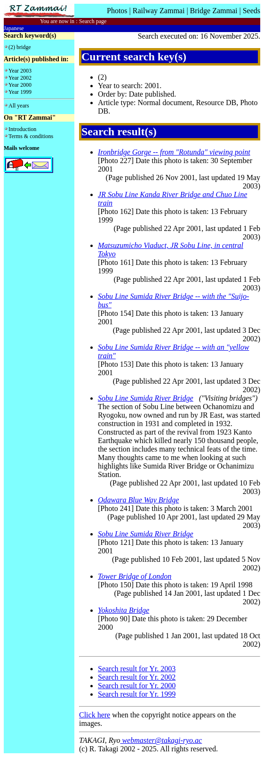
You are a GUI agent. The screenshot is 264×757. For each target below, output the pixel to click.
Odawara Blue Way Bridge (138, 500)
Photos (117, 11)
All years (18, 105)
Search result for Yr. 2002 (137, 677)
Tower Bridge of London (134, 576)
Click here (94, 715)
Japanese (14, 28)
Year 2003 (20, 70)
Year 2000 (20, 85)
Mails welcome (22, 148)
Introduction (22, 129)
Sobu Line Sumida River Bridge (145, 398)
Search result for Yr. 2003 (137, 669)
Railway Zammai (159, 11)
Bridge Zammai (214, 11)
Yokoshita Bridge (123, 610)
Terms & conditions (30, 136)
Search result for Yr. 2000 (137, 686)
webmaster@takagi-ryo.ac (161, 740)
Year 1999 (20, 92)
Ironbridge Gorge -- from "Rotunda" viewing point (174, 152)
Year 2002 (20, 77)
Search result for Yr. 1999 (137, 694)
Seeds (251, 11)
